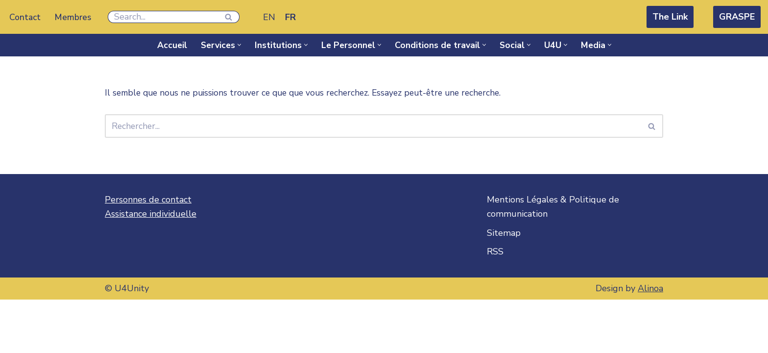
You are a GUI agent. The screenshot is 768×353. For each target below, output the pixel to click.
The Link (670, 17)
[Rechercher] (164, 17)
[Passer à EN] (271, 17)
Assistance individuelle (150, 267)
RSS (495, 305)
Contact (25, 17)
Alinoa (650, 342)
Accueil (168, 45)
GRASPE (737, 17)
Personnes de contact (148, 253)
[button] (237, 45)
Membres (74, 17)
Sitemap (504, 286)
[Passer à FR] (292, 17)
